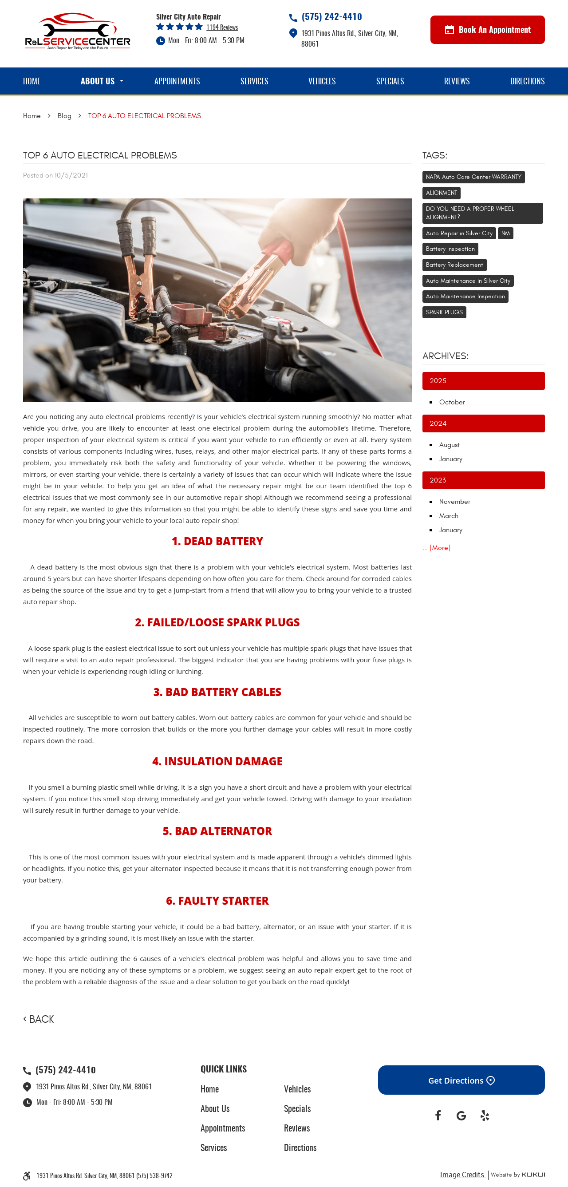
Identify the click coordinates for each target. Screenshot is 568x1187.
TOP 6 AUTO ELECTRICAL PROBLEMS (144, 116)
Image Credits (463, 1174)
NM (505, 233)
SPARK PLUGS (444, 312)
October (452, 402)
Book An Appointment (488, 30)
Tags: (435, 155)
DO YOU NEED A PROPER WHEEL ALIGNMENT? (470, 213)
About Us (97, 82)
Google (461, 1116)
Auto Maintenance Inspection (465, 296)
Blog (64, 116)
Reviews (457, 82)
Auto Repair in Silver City (459, 233)
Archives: (445, 356)
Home (31, 82)
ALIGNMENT (441, 193)
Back (41, 1019)
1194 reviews (222, 28)
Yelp (485, 1116)
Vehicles (322, 82)
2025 (438, 381)
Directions (527, 82)
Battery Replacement (454, 265)
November (454, 502)
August (449, 445)
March (448, 516)
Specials (390, 82)
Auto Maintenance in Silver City (468, 281)
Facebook (438, 1116)
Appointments (177, 82)
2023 (438, 480)
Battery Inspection (450, 249)
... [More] (436, 548)
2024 (438, 423)
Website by (516, 1175)
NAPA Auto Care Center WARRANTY (473, 177)
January (450, 459)
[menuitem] (31, 81)
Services (254, 82)
